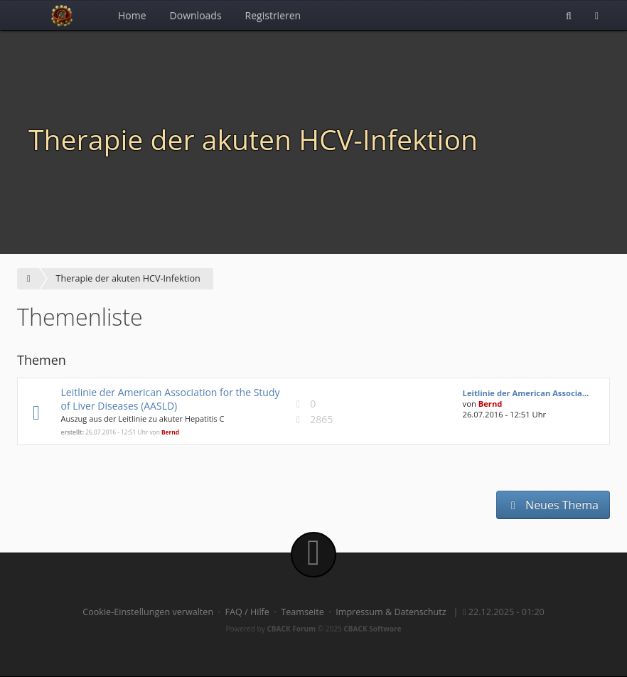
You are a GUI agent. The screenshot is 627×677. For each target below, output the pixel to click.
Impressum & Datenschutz (391, 612)
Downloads (196, 15)
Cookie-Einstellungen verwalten (147, 612)
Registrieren (273, 15)
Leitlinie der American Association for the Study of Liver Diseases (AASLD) (169, 398)
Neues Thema (553, 505)
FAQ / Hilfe (247, 612)
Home (132, 15)
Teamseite (302, 612)
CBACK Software (372, 629)
